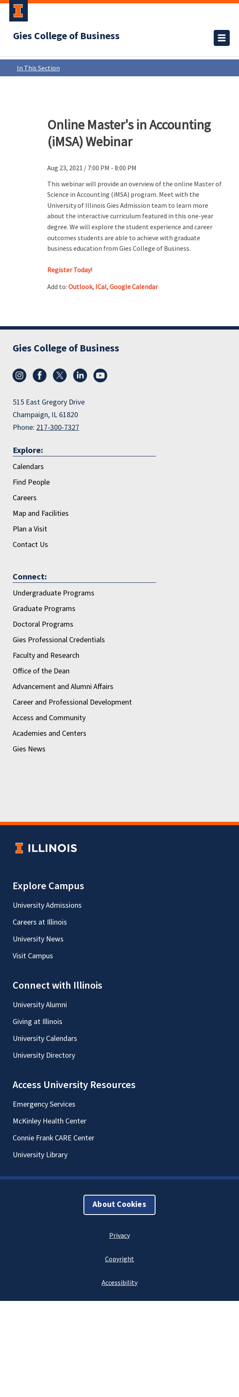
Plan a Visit (30, 529)
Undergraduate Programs (53, 593)
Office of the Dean (41, 671)
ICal (101, 286)
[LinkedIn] (80, 375)
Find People (31, 482)
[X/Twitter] (60, 375)
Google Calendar (134, 286)
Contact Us (30, 544)
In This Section (121, 68)
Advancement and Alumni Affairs (63, 686)
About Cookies (119, 1204)
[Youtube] (100, 375)
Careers (25, 498)
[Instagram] (19, 375)
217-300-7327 (57, 427)
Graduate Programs (44, 608)
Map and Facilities (41, 513)
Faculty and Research (46, 655)
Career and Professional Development (72, 702)
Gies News (29, 749)
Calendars (28, 466)
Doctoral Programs (43, 624)
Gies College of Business (66, 36)
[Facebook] (39, 375)
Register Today (69, 269)
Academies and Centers (49, 733)
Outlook (80, 286)
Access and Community (49, 718)
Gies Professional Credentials (59, 640)
